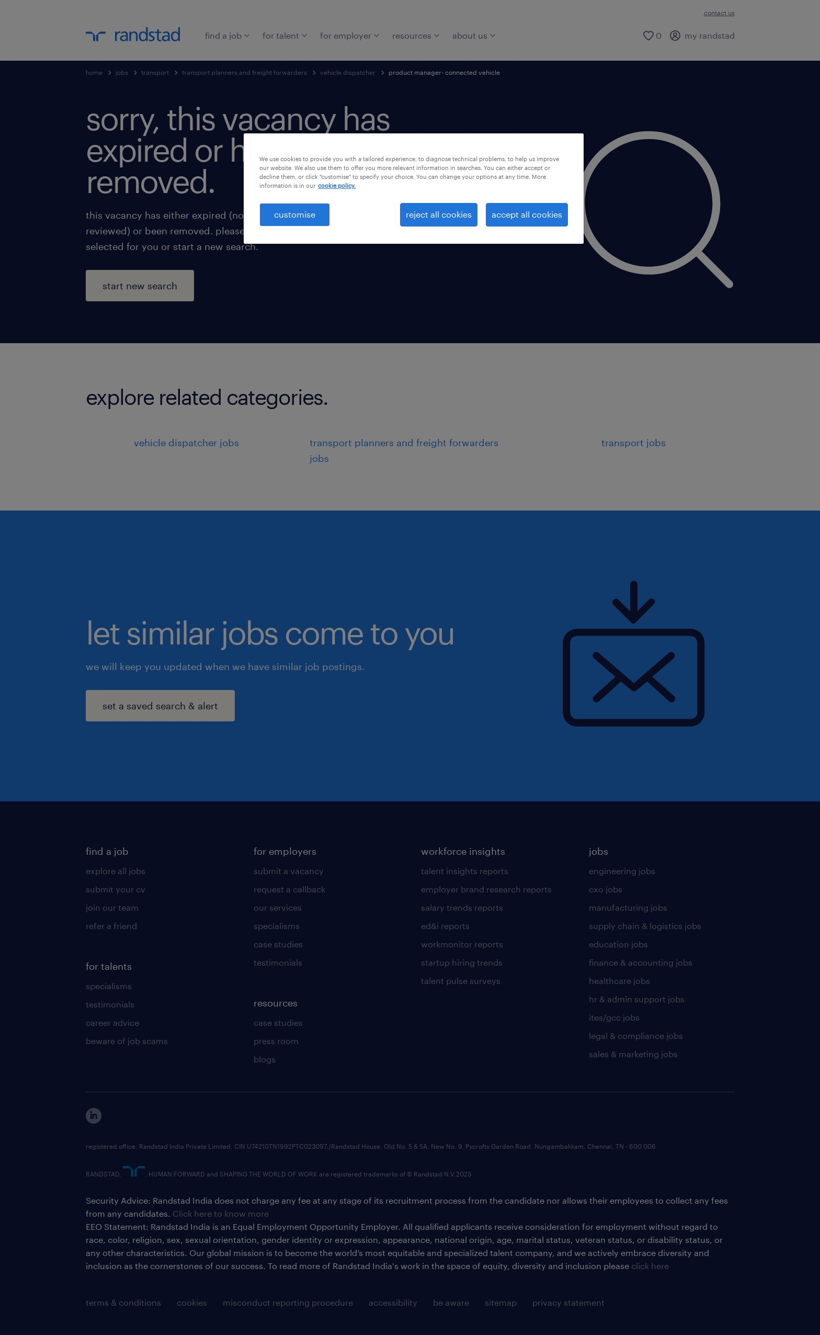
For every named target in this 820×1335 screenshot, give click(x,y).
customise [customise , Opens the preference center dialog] (294, 214)
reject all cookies (439, 214)
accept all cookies (527, 214)
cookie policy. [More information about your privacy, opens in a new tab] (337, 185)
